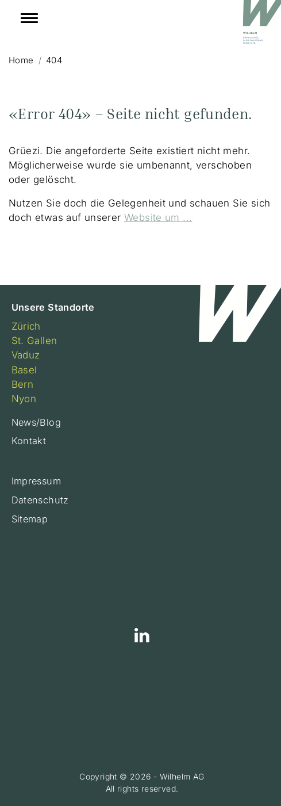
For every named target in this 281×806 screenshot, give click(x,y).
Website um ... (158, 217)
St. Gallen (34, 340)
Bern (22, 384)
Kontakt (29, 440)
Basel (24, 370)
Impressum (36, 481)
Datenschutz (40, 500)
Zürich (26, 326)
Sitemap (29, 519)
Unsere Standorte (53, 307)
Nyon (24, 398)
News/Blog (36, 422)
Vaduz (25, 355)
